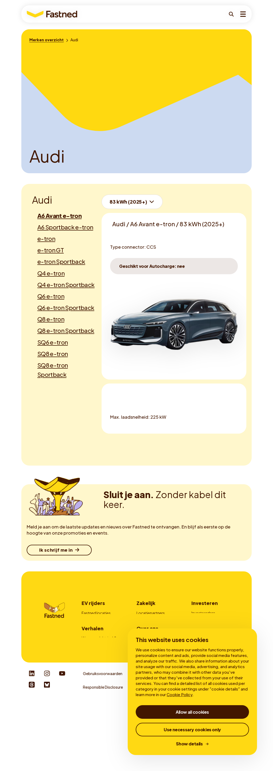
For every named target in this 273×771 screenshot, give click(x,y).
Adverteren (146, 627)
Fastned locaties (96, 613)
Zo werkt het (93, 620)
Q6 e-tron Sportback (65, 307)
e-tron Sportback (61, 261)
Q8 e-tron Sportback (65, 330)
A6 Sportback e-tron (65, 227)
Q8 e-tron (50, 319)
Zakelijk (145, 603)
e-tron (46, 238)
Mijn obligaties (203, 620)
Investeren (204, 603)
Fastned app (92, 634)
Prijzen (87, 627)
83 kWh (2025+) (128, 202)
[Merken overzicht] (46, 39)
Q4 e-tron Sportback (65, 284)
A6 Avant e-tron (59, 215)
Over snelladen (94, 690)
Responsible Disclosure (103, 759)
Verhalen (92, 666)
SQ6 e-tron (52, 342)
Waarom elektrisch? (99, 675)
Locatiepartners (150, 613)
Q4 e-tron (51, 273)
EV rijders (93, 603)
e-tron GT (50, 250)
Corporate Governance (212, 627)
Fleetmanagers (149, 620)
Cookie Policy (179, 694)
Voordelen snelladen (99, 682)
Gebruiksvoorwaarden (102, 746)
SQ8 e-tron (52, 353)
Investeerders (203, 613)
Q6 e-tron (50, 296)
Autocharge (92, 642)
